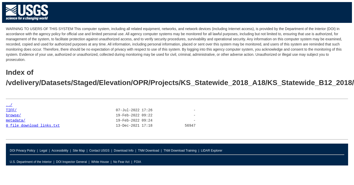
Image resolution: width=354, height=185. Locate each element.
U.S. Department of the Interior (31, 162)
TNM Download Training (179, 150)
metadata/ (15, 120)
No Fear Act (121, 162)
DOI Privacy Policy (22, 150)
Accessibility (60, 150)
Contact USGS (99, 150)
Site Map (79, 150)
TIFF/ (11, 110)
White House (100, 162)
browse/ (13, 115)
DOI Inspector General (71, 162)
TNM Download (148, 150)
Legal (43, 150)
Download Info (124, 150)
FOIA (137, 162)
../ (9, 105)
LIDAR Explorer (211, 150)
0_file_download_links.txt (33, 125)
